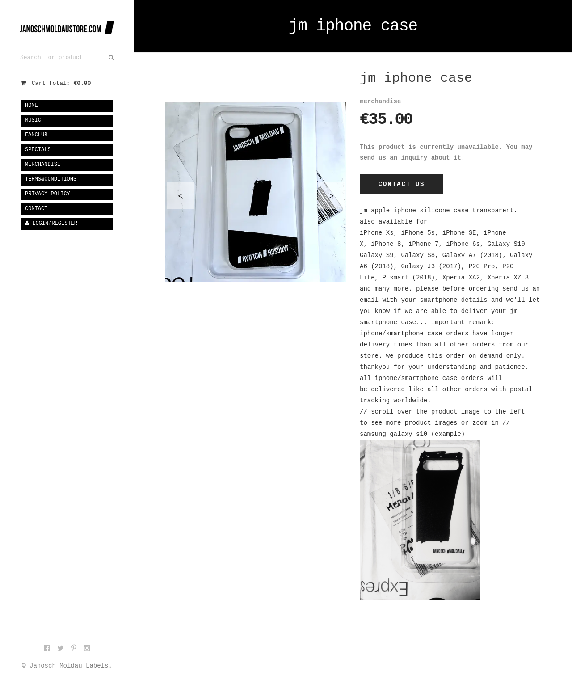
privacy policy (47, 194)
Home (31, 105)
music (33, 120)
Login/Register (51, 223)
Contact (36, 209)
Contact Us (401, 184)
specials (38, 150)
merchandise (42, 164)
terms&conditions (50, 179)
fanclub (36, 135)
